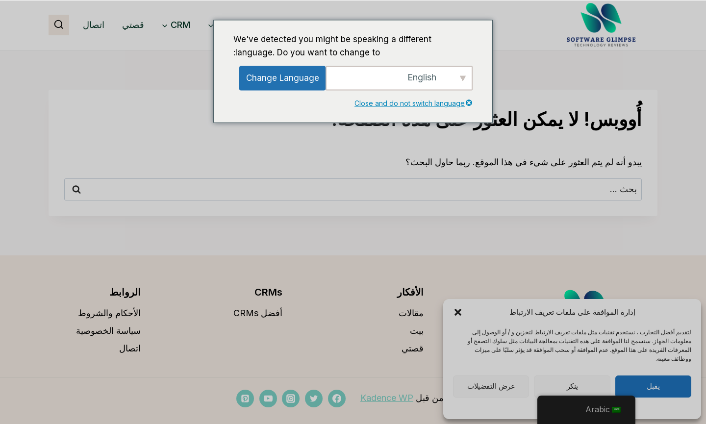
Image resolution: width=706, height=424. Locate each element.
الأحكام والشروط (109, 313)
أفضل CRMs (257, 313)
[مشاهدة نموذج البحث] (59, 25)
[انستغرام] (291, 398)
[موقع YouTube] (268, 398)
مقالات (411, 313)
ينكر (572, 386)
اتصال (93, 25)
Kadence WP (386, 398)
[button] (458, 312)
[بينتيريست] (245, 398)
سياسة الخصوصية (108, 330)
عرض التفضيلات (491, 386)
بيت (417, 330)
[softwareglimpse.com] (601, 25)
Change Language (282, 78)
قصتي (133, 25)
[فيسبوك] (337, 398)
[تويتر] (314, 398)
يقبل (653, 386)
